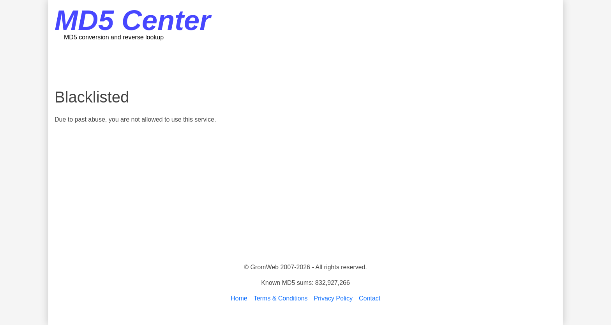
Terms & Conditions (281, 298)
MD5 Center (132, 20)
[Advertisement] (305, 64)
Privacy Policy (333, 298)
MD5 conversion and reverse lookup (114, 37)
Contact (369, 298)
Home (239, 298)
